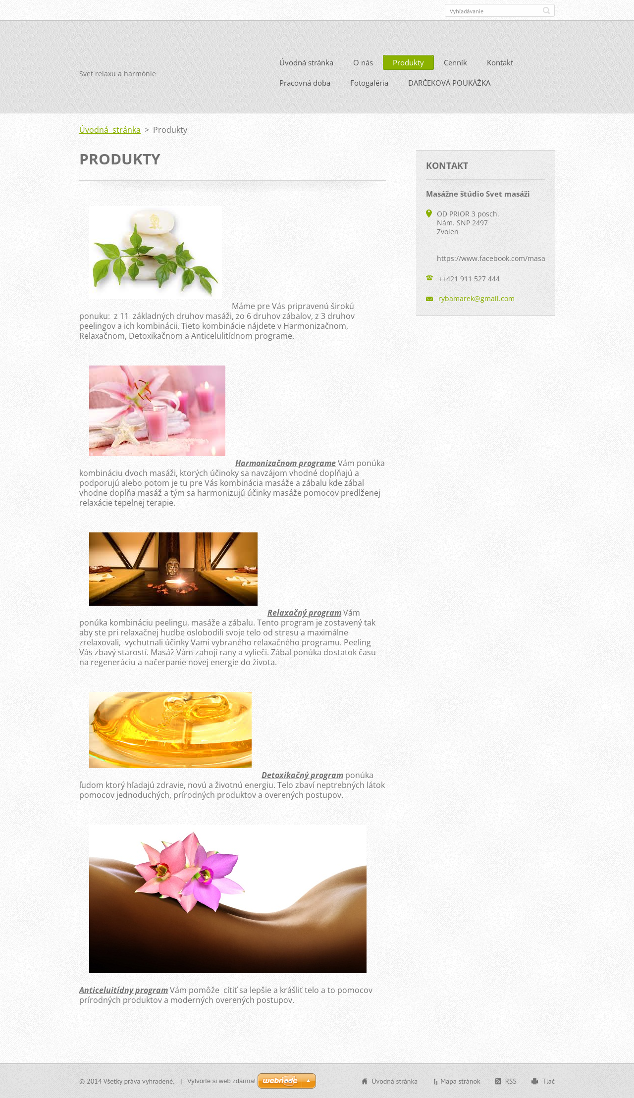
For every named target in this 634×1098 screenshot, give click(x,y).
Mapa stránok (460, 1081)
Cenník (455, 62)
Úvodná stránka (306, 62)
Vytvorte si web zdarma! (221, 1081)
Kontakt (500, 62)
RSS (511, 1081)
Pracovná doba (304, 83)
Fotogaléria (369, 83)
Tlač (548, 1081)
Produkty (408, 62)
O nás (363, 62)
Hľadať (546, 10)
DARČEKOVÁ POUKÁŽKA (449, 83)
